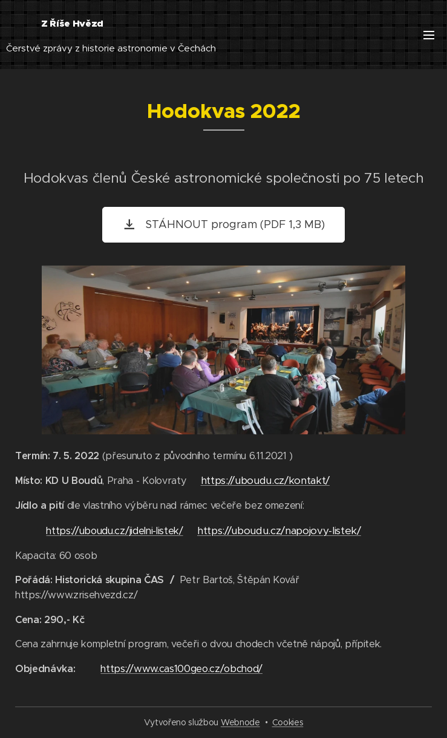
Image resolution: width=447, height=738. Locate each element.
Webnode (240, 722)
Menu (428, 35)
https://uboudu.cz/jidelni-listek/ (114, 530)
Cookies (288, 722)
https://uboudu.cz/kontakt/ (265, 480)
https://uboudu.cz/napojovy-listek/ (279, 530)
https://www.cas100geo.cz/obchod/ (181, 668)
